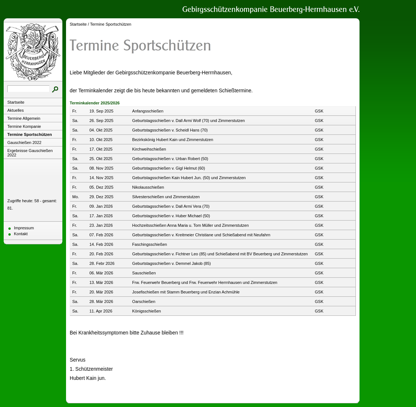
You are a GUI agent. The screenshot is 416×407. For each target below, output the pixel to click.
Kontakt (21, 234)
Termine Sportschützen (29, 134)
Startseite (15, 102)
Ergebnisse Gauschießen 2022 (30, 152)
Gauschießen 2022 (24, 142)
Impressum (24, 228)
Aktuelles (15, 110)
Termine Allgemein (23, 118)
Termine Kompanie (24, 126)
